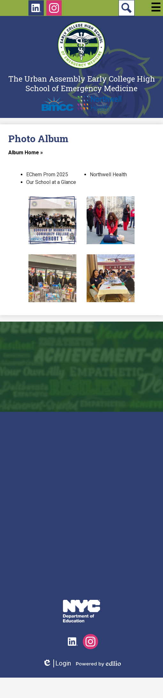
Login (57, 663)
